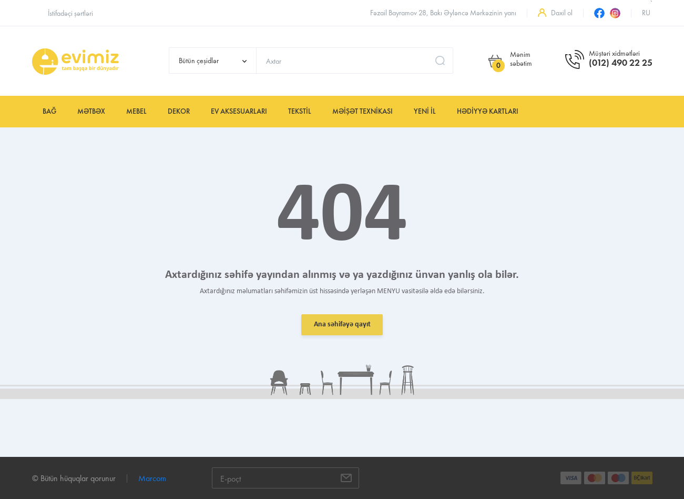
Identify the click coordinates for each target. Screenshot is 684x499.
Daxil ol (562, 12)
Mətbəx (91, 111)
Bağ (49, 111)
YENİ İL (425, 111)
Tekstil (299, 111)
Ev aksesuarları (239, 111)
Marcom (152, 478)
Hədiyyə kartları (487, 111)
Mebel (136, 111)
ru (646, 12)
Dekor (179, 111)
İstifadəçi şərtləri (70, 13)
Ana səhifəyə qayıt (342, 324)
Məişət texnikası (362, 111)
